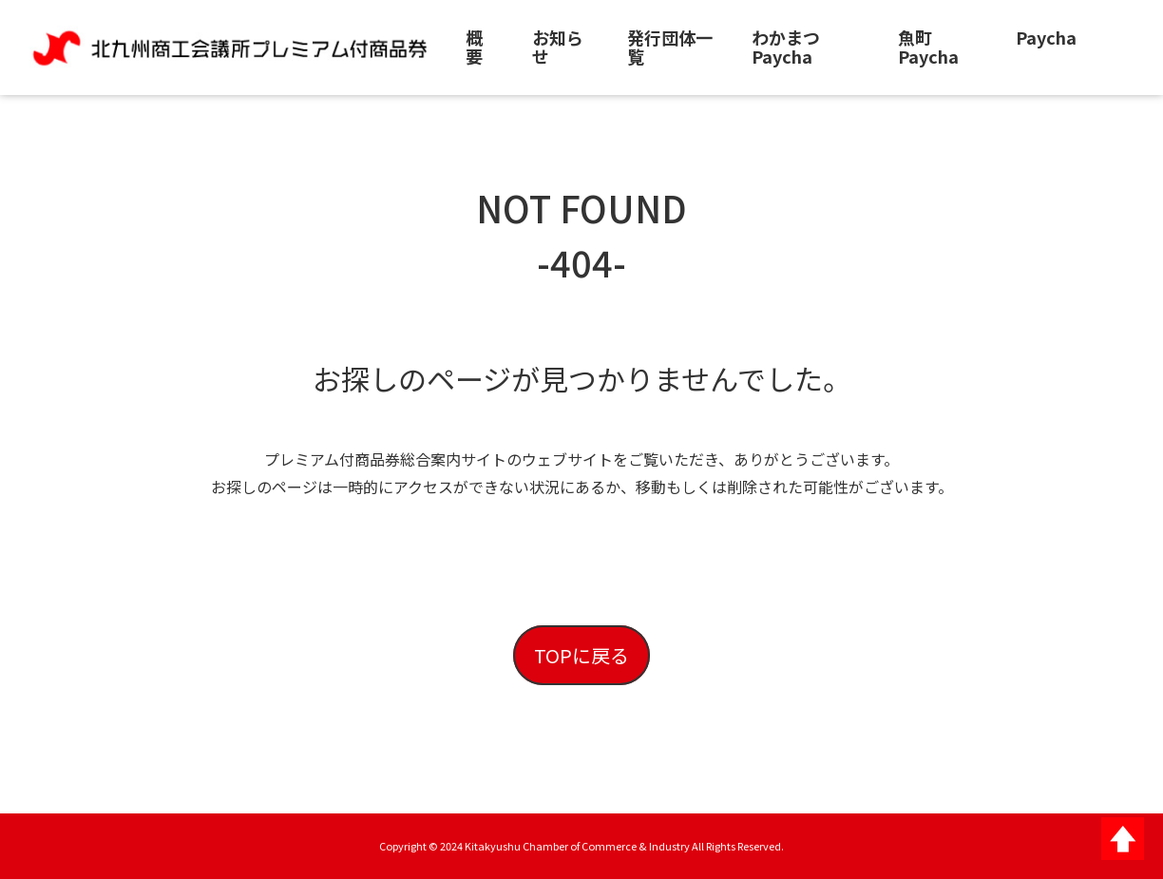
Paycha (1046, 37)
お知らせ (557, 46)
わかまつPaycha (786, 46)
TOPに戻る (581, 655)
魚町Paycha (928, 46)
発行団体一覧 (670, 46)
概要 (474, 46)
